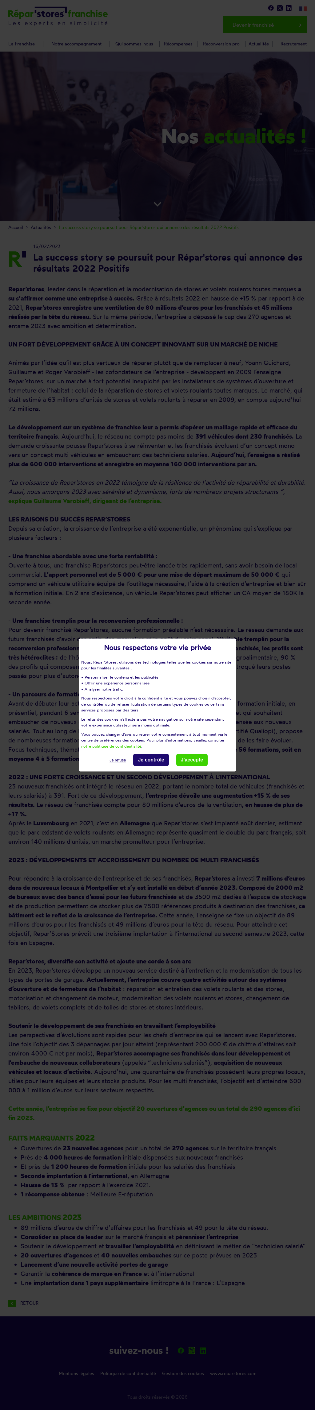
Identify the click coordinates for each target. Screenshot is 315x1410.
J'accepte (192, 759)
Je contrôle (151, 759)
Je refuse (118, 760)
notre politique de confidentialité (111, 746)
